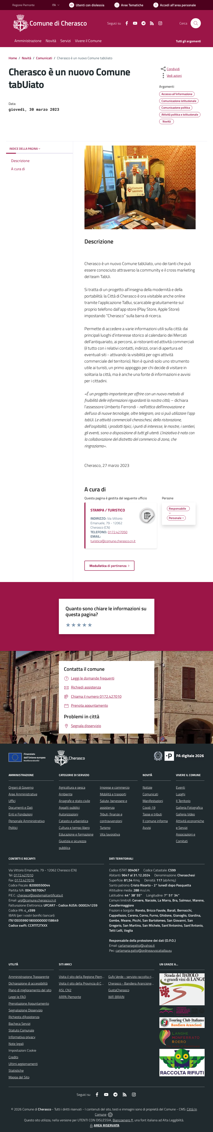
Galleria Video (185, 814)
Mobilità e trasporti (113, 794)
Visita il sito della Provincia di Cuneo (83, 983)
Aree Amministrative (23, 794)
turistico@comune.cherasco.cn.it (113, 540)
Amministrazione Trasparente (29, 976)
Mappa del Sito (19, 1077)
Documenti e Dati (21, 807)
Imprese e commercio (114, 787)
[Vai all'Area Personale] (174, 5)
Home (13, 58)
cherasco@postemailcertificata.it (40, 895)
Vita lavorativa (110, 834)
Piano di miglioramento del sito (30, 990)
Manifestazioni (153, 800)
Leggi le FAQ (17, 996)
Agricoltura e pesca (72, 787)
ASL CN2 (65, 990)
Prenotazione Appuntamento (29, 1003)
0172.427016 (24, 880)
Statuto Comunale (21, 1030)
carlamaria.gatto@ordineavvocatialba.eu (144, 950)
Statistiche (16, 1070)
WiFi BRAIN (116, 996)
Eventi (180, 787)
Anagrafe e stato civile (74, 800)
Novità (26, 58)
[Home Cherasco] (52, 23)
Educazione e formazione (76, 834)
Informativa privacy (22, 1036)
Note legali (16, 1043)
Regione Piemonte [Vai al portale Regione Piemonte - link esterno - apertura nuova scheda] (23, 5)
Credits (13, 1057)
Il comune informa (155, 820)
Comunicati (44, 58)
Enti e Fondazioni (20, 814)
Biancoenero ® (123, 1120)
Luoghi (180, 794)
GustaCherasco (118, 990)
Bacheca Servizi (19, 1023)
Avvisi (147, 827)
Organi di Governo (21, 787)
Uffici (12, 800)
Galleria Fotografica (189, 807)
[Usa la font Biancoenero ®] (86, 5)
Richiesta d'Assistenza (24, 1016)
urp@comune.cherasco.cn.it (37, 900)
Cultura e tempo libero (74, 827)
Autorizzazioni (68, 814)
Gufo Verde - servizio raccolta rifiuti (132, 976)
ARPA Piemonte (70, 996)
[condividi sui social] (170, 69)
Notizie (147, 787)
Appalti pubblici (69, 807)
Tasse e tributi (152, 814)
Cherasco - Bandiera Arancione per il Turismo (139, 983)
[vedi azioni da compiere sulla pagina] (171, 75)
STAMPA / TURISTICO (107, 510)
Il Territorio (183, 800)
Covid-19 (149, 807)
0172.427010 (23, 875)
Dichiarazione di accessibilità (28, 983)
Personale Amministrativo (27, 820)
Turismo (105, 827)
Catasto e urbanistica (73, 820)
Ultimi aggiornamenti (23, 1063)
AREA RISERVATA (104, 1125)
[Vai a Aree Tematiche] (128, 5)
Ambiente (65, 794)
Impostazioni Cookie (22, 1050)
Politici (13, 827)
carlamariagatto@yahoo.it (136, 945)
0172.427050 (117, 531)
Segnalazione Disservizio (26, 1010)
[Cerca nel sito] (196, 23)
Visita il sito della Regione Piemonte (83, 976)
